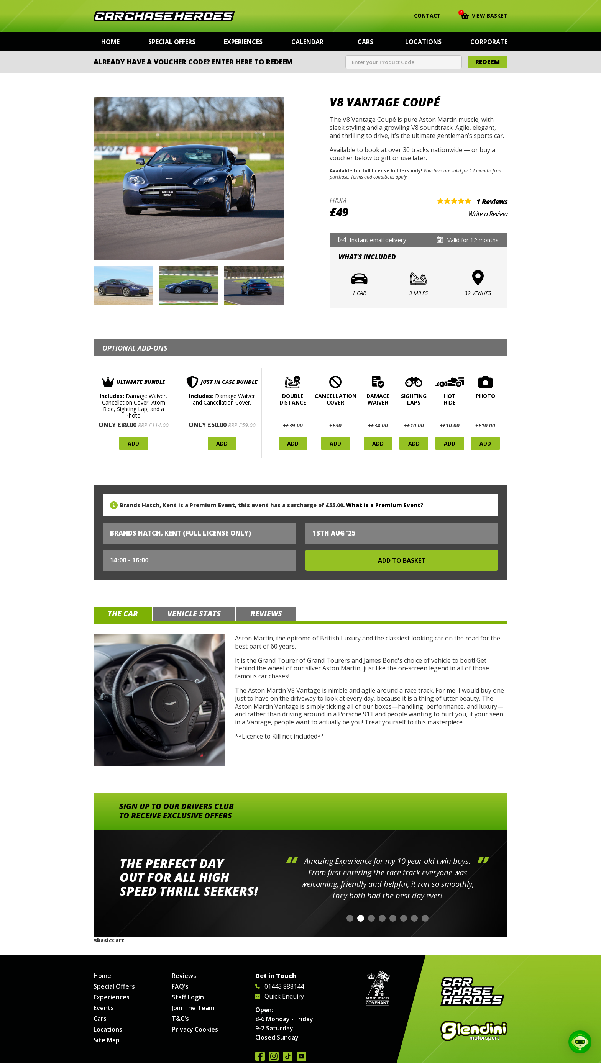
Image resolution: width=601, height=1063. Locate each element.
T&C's (180, 1018)
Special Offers (171, 42)
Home (110, 42)
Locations (423, 42)
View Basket (484, 15)
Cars (365, 42)
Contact (422, 16)
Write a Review (487, 213)
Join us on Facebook (260, 1056)
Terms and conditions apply (379, 177)
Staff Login (188, 997)
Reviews (184, 975)
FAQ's (180, 986)
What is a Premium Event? (385, 505)
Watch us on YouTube (301, 1056)
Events (104, 1008)
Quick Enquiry (279, 996)
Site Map (107, 1040)
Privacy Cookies (195, 1029)
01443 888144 (279, 986)
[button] (349, 918)
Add (133, 443)
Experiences (243, 42)
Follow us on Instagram (274, 1056)
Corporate (488, 42)
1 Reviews (491, 201)
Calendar (307, 42)
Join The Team (193, 1008)
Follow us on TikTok (287, 1056)
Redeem (487, 61)
